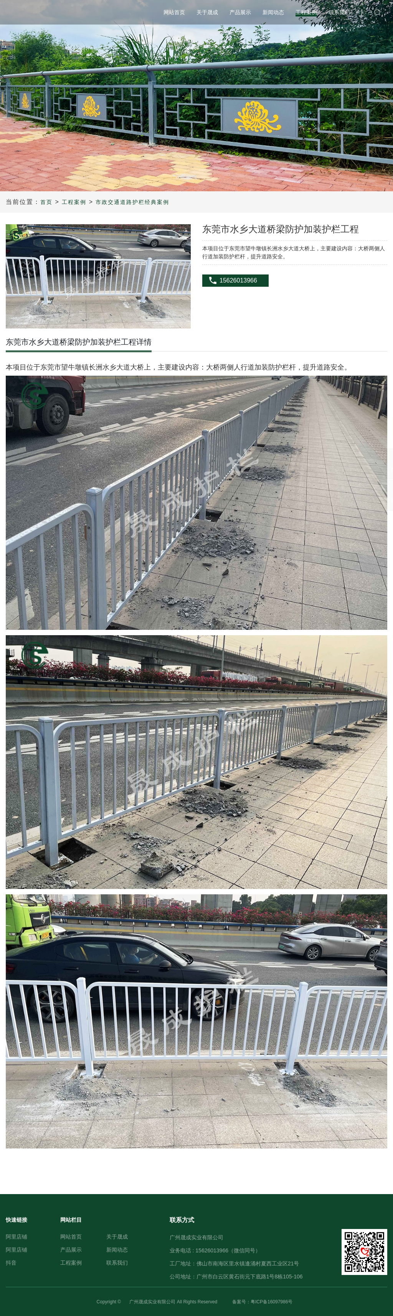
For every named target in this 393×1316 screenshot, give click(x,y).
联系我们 (117, 1263)
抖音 (11, 1263)
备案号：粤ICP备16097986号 (262, 1301)
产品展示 (71, 1250)
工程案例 (74, 202)
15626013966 (238, 280)
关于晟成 (117, 1237)
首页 (46, 202)
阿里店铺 (16, 1237)
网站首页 (71, 1237)
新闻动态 (117, 1250)
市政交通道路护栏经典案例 (132, 202)
